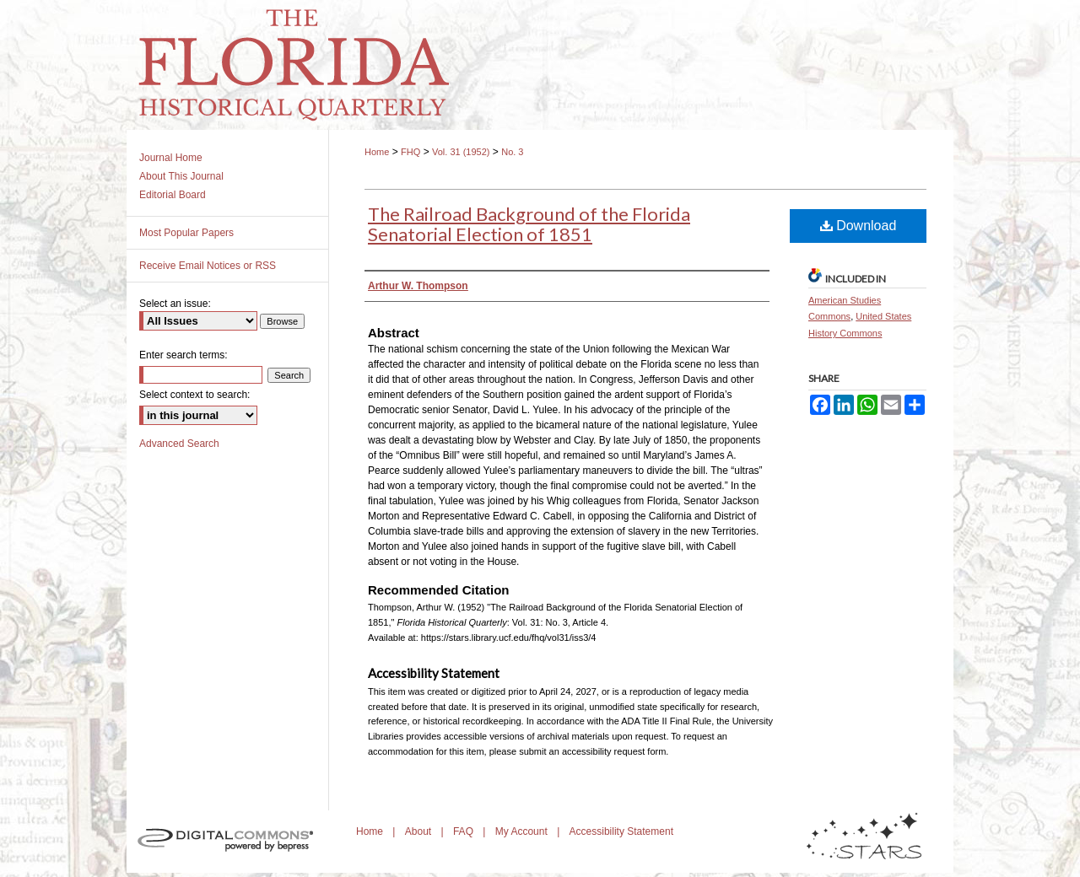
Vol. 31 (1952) (461, 152)
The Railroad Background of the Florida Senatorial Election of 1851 (529, 223)
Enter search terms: (183, 355)
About (420, 831)
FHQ (410, 152)
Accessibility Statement (621, 831)
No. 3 (512, 152)
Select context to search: (194, 395)
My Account (522, 831)
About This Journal (181, 176)
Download (858, 225)
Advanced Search (179, 443)
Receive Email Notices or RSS (207, 266)
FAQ (464, 831)
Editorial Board (172, 195)
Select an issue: (175, 303)
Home (376, 152)
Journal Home (170, 158)
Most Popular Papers (186, 233)
